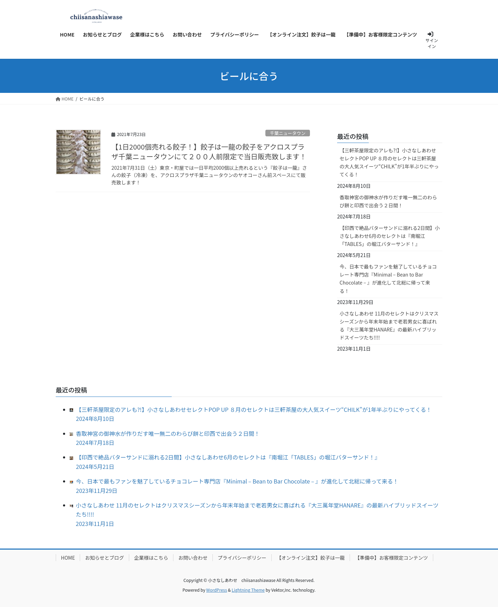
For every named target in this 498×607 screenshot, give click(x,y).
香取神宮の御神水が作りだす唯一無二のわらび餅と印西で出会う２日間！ (388, 201)
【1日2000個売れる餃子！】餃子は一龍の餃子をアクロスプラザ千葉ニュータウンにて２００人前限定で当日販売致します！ (208, 151)
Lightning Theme (248, 590)
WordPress (216, 590)
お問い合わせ (193, 557)
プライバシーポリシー (242, 557)
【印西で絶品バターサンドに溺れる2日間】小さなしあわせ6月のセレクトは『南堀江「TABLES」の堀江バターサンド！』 (390, 235)
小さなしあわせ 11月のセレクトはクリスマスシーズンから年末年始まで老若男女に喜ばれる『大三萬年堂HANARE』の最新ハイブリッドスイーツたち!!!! (389, 325)
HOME (68, 557)
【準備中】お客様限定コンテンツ (391, 557)
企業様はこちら (151, 557)
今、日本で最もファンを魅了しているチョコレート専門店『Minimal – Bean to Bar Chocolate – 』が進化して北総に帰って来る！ (388, 278)
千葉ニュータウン (287, 133)
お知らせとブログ (104, 557)
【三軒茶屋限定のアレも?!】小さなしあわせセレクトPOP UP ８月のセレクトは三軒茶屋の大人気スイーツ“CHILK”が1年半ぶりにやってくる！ (389, 162)
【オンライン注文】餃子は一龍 (311, 557)
